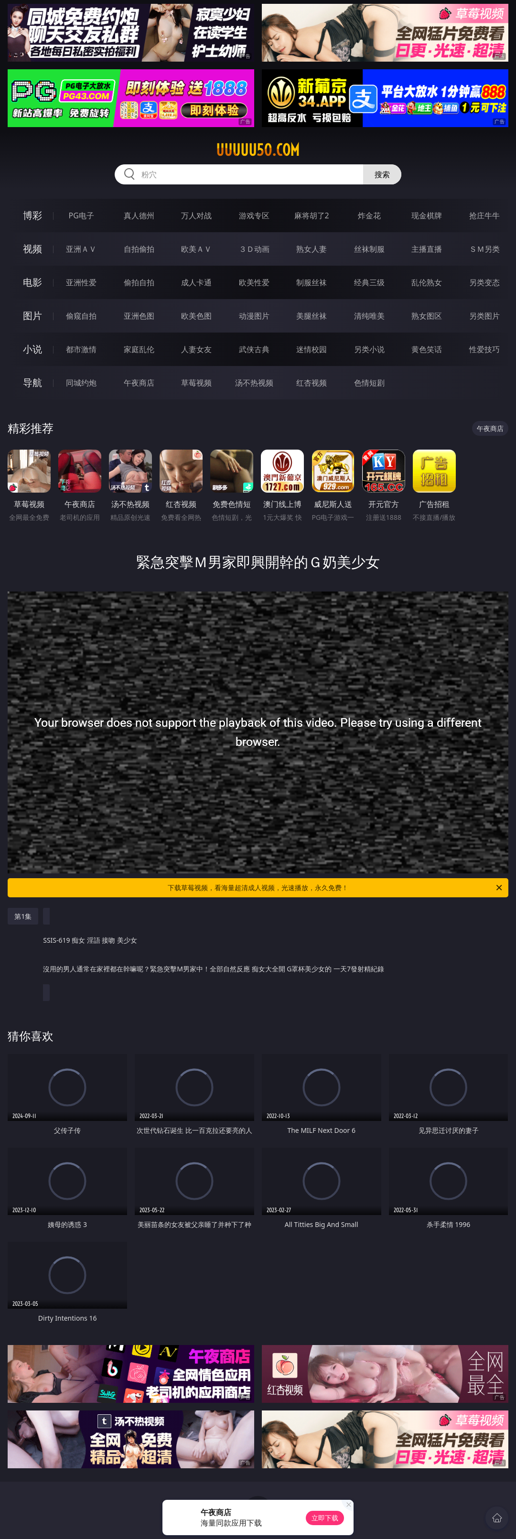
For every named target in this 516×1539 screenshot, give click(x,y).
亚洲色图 (139, 316)
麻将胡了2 (311, 215)
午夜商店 (139, 382)
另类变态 (484, 282)
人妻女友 (196, 349)
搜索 (382, 174)
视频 (32, 248)
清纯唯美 (369, 316)
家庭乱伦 (139, 349)
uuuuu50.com (258, 150)
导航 (32, 382)
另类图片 (484, 316)
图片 (32, 315)
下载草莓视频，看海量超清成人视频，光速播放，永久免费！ (336, 887)
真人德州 (139, 215)
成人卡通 (196, 282)
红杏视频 (311, 382)
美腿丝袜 (311, 316)
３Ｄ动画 (254, 249)
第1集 (23, 916)
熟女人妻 (311, 249)
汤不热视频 (254, 382)
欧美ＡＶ (196, 249)
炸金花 (369, 215)
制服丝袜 (311, 282)
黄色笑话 (426, 349)
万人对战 (196, 215)
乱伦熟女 (426, 282)
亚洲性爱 (81, 282)
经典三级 (369, 282)
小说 (32, 349)
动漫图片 (254, 316)
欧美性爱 (254, 282)
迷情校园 (311, 349)
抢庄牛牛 (484, 215)
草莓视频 (196, 382)
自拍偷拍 (139, 249)
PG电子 (81, 215)
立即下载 (325, 1517)
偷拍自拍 (139, 282)
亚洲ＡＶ (81, 249)
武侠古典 (254, 349)
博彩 (32, 215)
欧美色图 (196, 316)
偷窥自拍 (81, 316)
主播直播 (426, 249)
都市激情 (81, 349)
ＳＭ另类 (484, 249)
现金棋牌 (426, 215)
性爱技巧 (484, 349)
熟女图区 (426, 316)
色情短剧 (369, 382)
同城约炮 (81, 382)
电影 (32, 282)
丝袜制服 (369, 249)
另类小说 (369, 349)
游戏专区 (254, 215)
